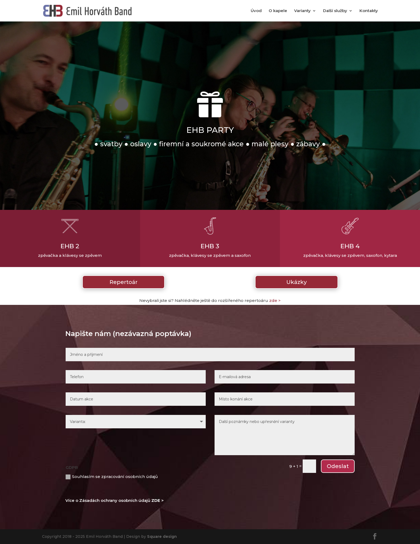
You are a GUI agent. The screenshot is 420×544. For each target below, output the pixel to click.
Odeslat (338, 466)
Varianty (302, 11)
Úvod (256, 11)
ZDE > (157, 500)
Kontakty (368, 11)
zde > (275, 300)
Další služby (335, 11)
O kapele (278, 11)
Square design (162, 536)
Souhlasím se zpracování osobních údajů (112, 476)
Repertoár (123, 282)
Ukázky (296, 282)
